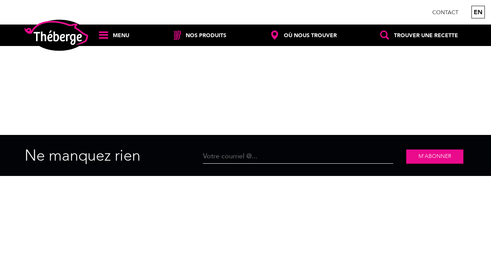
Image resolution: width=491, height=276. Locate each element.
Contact (445, 12)
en (478, 12)
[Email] (298, 157)
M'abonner (435, 156)
